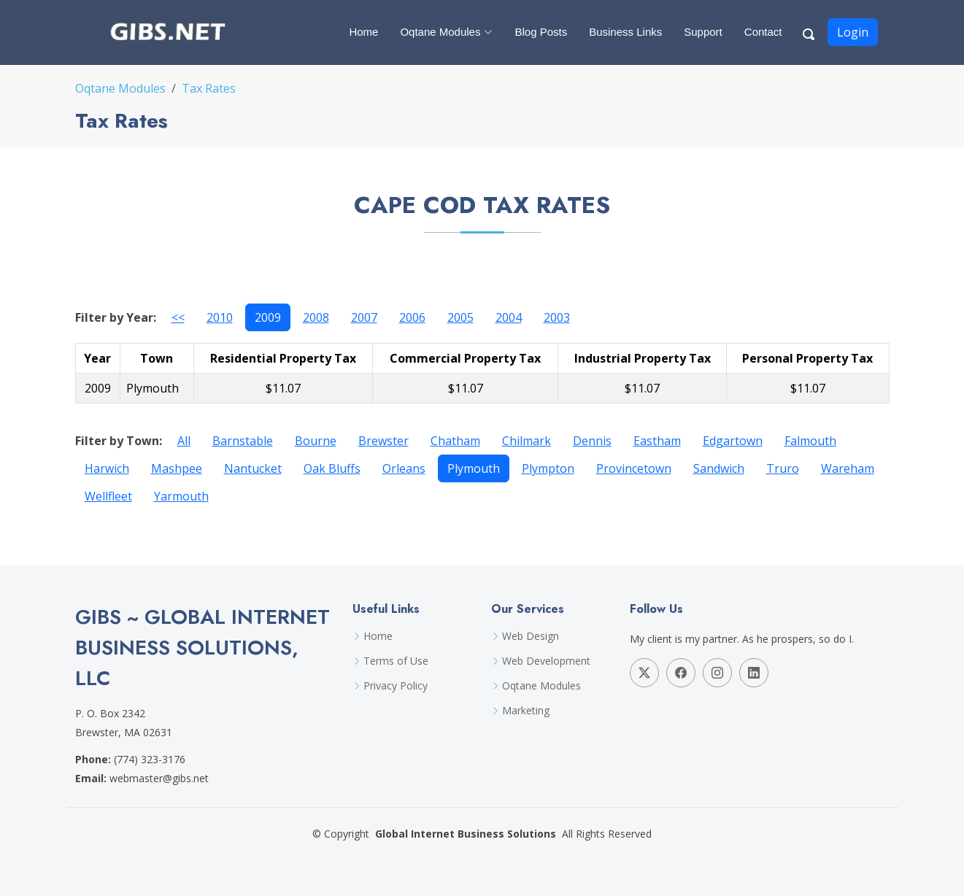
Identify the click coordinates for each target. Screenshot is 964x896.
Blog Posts (540, 32)
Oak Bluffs (332, 468)
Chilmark (526, 441)
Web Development (546, 661)
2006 (412, 317)
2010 (220, 317)
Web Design (530, 636)
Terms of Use (395, 661)
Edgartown (733, 441)
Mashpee (176, 468)
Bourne (315, 441)
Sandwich (718, 468)
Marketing (526, 711)
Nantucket (253, 468)
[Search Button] (809, 32)
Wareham (847, 468)
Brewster (383, 441)
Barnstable (242, 441)
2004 (509, 317)
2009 (268, 317)
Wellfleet (108, 496)
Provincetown (633, 468)
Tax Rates (209, 88)
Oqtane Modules (120, 88)
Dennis (592, 441)
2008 (316, 317)
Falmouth (810, 441)
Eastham (657, 441)
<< (178, 317)
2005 (460, 317)
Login (852, 32)
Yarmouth (181, 496)
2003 (557, 317)
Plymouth (473, 468)
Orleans (403, 468)
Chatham (455, 441)
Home (363, 32)
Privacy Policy (395, 686)
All (183, 441)
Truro (782, 468)
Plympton (548, 468)
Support (703, 32)
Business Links (625, 32)
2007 (364, 317)
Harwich (107, 468)
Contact (763, 32)
